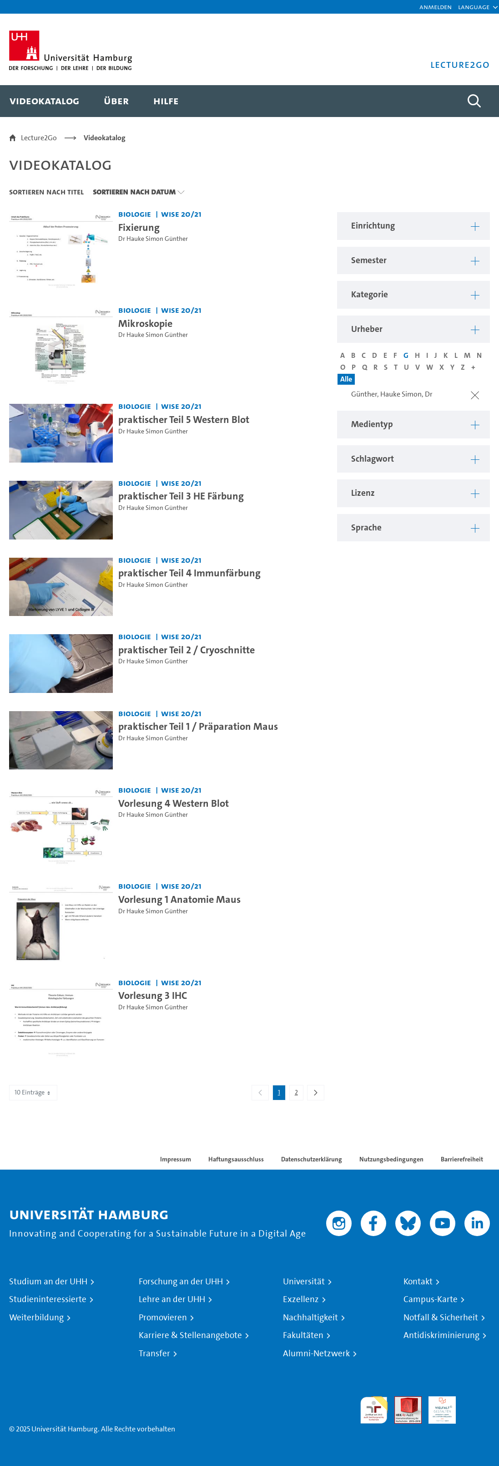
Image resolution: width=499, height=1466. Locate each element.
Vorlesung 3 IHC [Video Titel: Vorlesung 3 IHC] (152, 995)
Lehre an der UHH (172, 1299)
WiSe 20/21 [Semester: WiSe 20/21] (181, 213)
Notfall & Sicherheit (440, 1317)
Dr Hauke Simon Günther (153, 238)
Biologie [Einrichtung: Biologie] (134, 213)
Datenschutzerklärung (311, 1159)
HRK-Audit (437, 1407)
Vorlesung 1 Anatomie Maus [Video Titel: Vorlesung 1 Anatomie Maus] (179, 899)
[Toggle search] (474, 101)
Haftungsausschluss (236, 1159)
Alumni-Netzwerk (316, 1353)
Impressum (175, 1159)
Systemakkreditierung (476, 1401)
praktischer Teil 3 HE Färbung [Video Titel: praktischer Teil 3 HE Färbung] (181, 496)
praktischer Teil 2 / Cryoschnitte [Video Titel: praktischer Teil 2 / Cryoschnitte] (186, 650)
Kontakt (418, 1282)
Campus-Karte (430, 1299)
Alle (346, 379)
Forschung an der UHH (181, 1282)
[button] (473, 6)
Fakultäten (303, 1335)
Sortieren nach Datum (134, 191)
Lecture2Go (39, 138)
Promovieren (163, 1317)
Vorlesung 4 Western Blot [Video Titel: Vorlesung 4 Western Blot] (173, 803)
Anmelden (435, 6)
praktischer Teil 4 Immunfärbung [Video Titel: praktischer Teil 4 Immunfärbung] (189, 573)
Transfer (154, 1353)
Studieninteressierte (47, 1299)
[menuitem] (44, 101)
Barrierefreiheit (462, 1159)
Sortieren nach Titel (46, 191)
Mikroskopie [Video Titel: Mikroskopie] (145, 323)
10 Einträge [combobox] (33, 1092)
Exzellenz (301, 1299)
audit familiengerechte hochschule (374, 1410)
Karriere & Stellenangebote (190, 1335)
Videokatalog (105, 138)
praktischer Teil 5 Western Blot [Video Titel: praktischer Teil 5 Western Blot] (183, 419)
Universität (304, 1282)
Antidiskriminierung (441, 1335)
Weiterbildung (36, 1317)
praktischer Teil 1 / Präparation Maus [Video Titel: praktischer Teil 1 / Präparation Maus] (198, 726)
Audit (403, 1401)
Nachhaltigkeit (310, 1317)
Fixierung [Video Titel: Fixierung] (139, 227)
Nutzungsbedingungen (391, 1159)
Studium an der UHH (48, 1282)
